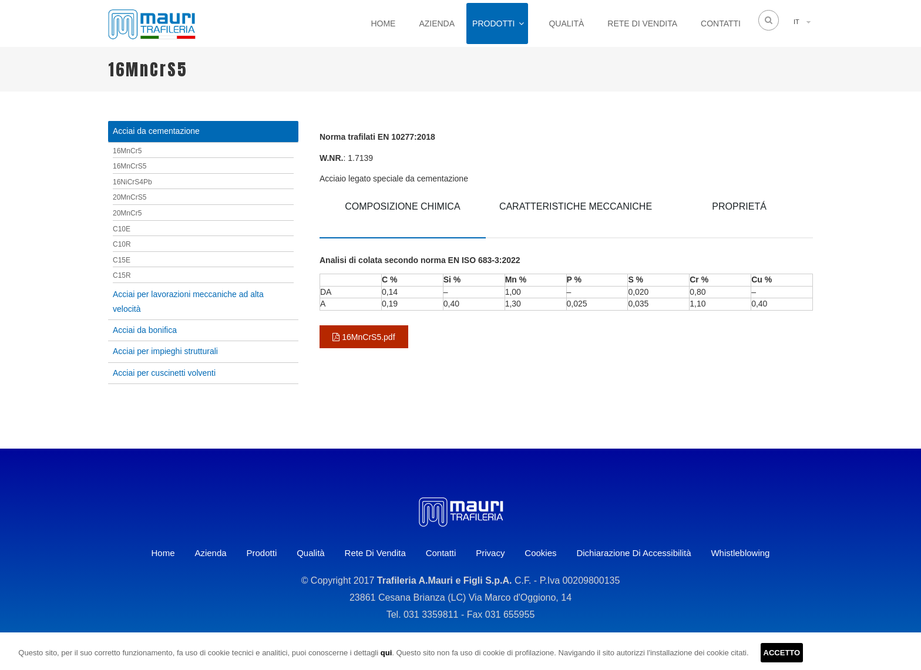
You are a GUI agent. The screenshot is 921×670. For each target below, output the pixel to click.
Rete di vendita (642, 23)
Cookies (540, 553)
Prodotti (493, 23)
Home (383, 23)
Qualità (566, 23)
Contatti (721, 23)
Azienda (437, 23)
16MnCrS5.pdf (363, 337)
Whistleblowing (740, 553)
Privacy (490, 553)
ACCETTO (782, 652)
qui (386, 652)
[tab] (403, 215)
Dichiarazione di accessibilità (633, 553)
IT (796, 21)
